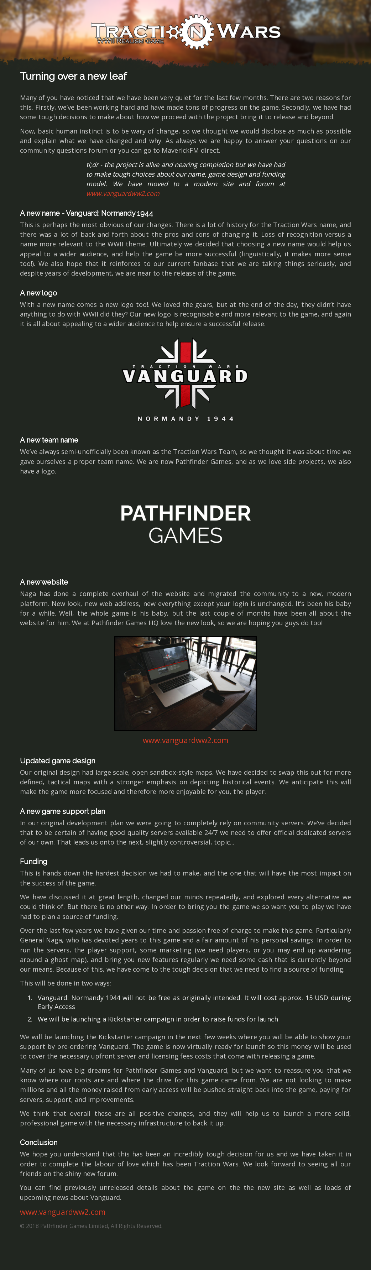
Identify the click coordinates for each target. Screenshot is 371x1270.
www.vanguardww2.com (123, 193)
